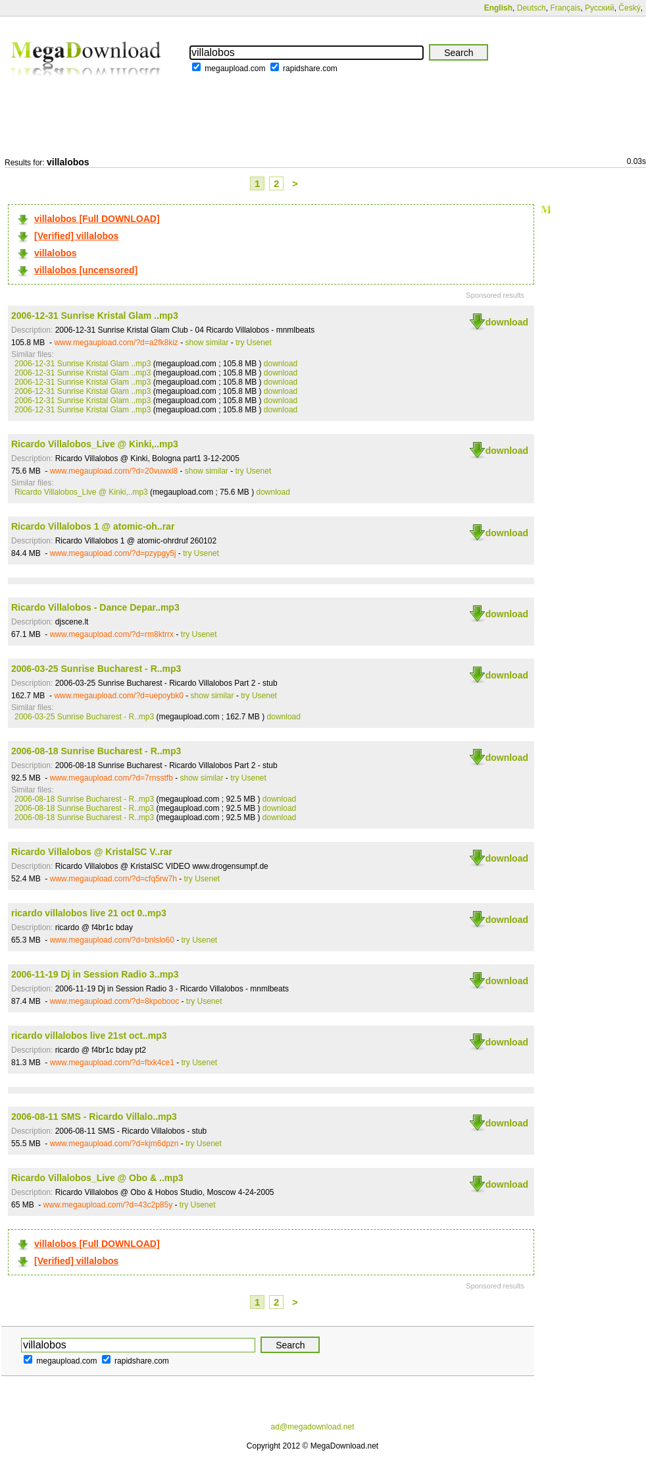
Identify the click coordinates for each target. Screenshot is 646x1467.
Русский (599, 8)
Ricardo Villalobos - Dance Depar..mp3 (95, 607)
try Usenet (254, 342)
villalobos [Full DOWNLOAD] (97, 218)
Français (565, 8)
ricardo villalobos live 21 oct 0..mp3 (88, 913)
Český (629, 8)
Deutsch (531, 8)
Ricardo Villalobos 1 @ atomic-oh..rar (92, 526)
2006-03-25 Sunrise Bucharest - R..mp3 (96, 668)
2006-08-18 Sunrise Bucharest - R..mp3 (96, 751)
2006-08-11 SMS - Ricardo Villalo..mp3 (94, 1116)
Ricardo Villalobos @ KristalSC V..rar (91, 851)
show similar (207, 342)
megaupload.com (235, 68)
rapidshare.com (310, 68)
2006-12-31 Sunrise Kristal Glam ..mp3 (94, 315)
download (506, 322)
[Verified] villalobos (76, 236)
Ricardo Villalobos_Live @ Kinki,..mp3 (94, 444)
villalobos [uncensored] (85, 270)
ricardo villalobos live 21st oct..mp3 (89, 1035)
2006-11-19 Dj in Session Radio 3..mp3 (94, 974)
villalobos (55, 253)
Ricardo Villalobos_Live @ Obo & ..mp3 (97, 1178)
